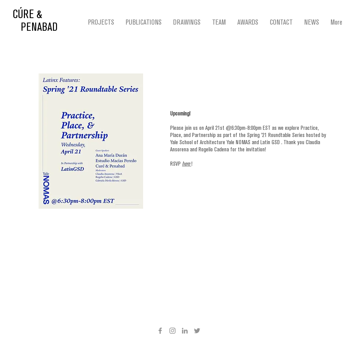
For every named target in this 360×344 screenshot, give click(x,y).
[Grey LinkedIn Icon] (185, 331)
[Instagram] (172, 331)
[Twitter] (197, 331)
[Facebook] (160, 331)
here (186, 164)
